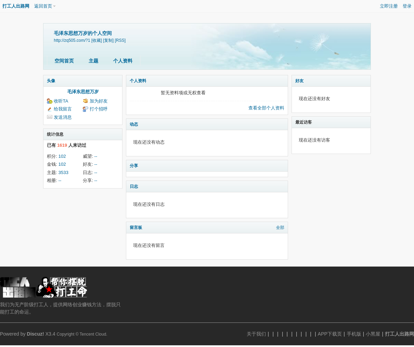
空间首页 (64, 61)
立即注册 (389, 6)
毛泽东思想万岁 (83, 91)
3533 (63, 172)
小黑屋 (373, 334)
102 (62, 156)
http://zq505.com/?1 (72, 40)
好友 (299, 80)
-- (95, 156)
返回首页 (43, 6)
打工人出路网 (15, 6)
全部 (280, 227)
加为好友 (99, 101)
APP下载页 (330, 334)
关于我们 (256, 334)
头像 (51, 80)
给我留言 (63, 109)
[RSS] (120, 40)
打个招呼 (99, 109)
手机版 (354, 334)
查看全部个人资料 (266, 107)
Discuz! (35, 334)
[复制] (108, 40)
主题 (93, 61)
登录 (407, 6)
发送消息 (63, 117)
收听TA (61, 101)
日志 (134, 186)
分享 (134, 165)
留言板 (136, 227)
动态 (134, 124)
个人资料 (122, 61)
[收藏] (96, 40)
